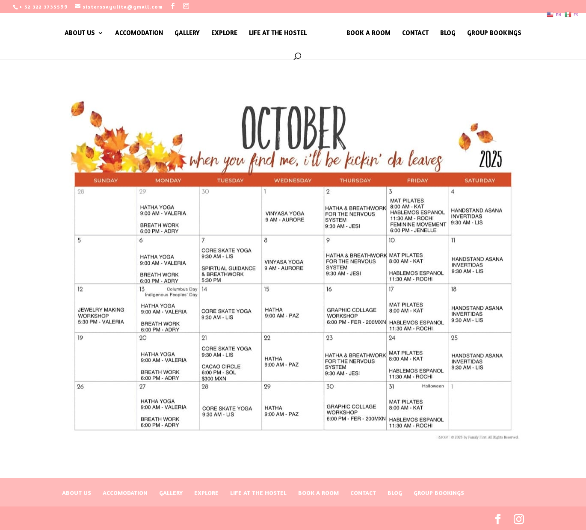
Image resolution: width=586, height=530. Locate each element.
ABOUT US (80, 33)
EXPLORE (224, 33)
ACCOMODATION (139, 33)
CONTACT (415, 33)
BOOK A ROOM (368, 33)
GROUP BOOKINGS (494, 33)
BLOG (448, 33)
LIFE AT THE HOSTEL (278, 33)
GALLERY (187, 33)
